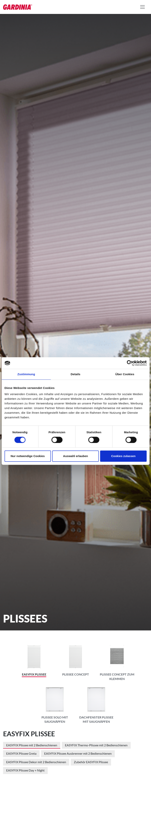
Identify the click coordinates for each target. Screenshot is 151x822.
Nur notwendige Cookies (28, 456)
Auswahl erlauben (75, 456)
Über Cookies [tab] (124, 374)
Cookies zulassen (123, 456)
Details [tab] (75, 374)
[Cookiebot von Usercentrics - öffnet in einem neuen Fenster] (130, 363)
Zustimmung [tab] (26, 374)
